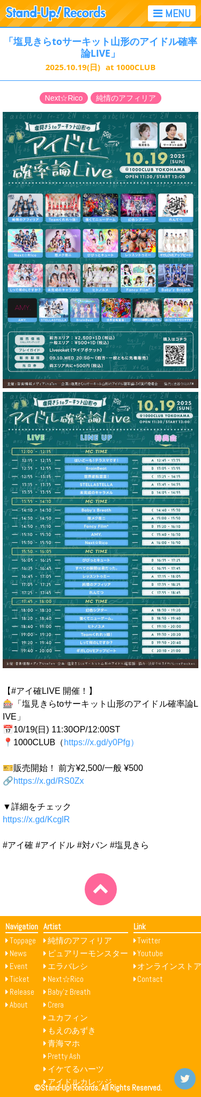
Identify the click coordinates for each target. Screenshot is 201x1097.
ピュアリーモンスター (88, 953)
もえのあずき (72, 1030)
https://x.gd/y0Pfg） (101, 742)
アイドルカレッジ (80, 1082)
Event (19, 966)
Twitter (148, 940)
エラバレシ (68, 966)
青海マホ (64, 1043)
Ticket (19, 979)
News (18, 953)
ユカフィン (68, 1017)
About (19, 1005)
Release (22, 992)
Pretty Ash (64, 1056)
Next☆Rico (64, 98)
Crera (56, 1005)
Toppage (23, 940)
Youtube (150, 953)
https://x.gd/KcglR (36, 819)
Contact (150, 979)
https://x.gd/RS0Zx (48, 780)
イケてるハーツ (76, 1069)
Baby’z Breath (69, 992)
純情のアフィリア (126, 98)
